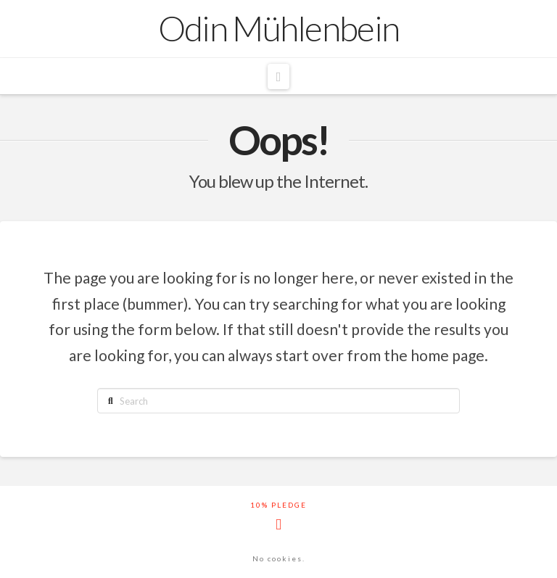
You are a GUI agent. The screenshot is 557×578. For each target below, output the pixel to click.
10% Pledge (278, 504)
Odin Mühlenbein (279, 28)
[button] (278, 76)
